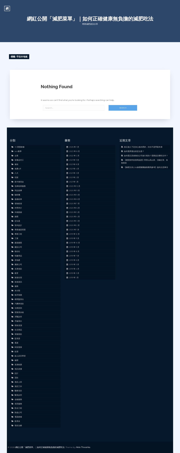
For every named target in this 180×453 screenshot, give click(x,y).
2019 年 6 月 (74, 260)
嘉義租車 (18, 199)
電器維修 (18, 417)
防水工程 (18, 408)
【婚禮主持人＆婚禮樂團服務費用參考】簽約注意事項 (146, 167)
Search (122, 108)
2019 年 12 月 (74, 234)
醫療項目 (18, 391)
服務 (16, 286)
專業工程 (18, 234)
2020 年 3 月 (74, 221)
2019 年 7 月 (74, 256)
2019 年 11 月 (74, 238)
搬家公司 (18, 264)
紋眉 (16, 351)
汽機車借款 (19, 303)
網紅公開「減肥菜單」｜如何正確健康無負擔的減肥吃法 (90, 19)
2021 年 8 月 (74, 164)
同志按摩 (18, 190)
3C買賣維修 (19, 147)
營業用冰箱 (19, 312)
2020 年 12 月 (74, 186)
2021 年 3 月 (74, 173)
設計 (16, 373)
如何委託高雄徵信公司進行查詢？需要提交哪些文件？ (146, 155)
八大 (16, 173)
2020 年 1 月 (74, 229)
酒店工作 (18, 386)
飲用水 (17, 421)
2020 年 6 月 (74, 208)
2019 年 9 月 (74, 247)
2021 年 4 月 (74, 169)
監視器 (17, 338)
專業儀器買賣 (20, 229)
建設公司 (18, 247)
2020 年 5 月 (74, 212)
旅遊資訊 (18, 282)
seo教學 (18, 151)
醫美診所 (18, 395)
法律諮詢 (18, 308)
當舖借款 (18, 334)
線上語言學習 (20, 356)
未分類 (17, 290)
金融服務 (18, 399)
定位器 (17, 221)
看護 (16, 343)
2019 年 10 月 (74, 243)
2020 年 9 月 (74, 195)
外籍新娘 (18, 212)
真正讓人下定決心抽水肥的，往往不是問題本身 (143, 147)
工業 (16, 238)
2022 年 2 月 (74, 155)
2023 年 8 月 (74, 151)
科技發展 (18, 347)
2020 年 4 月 (74, 216)
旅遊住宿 (18, 277)
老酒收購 (18, 364)
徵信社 (17, 251)
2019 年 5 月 (74, 264)
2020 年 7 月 (74, 203)
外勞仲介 (18, 208)
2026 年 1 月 (74, 147)
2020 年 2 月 (74, 225)
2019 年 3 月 (74, 273)
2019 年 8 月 (74, 251)
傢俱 (16, 164)
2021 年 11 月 (74, 160)
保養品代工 (19, 160)
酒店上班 (18, 382)
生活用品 (18, 330)
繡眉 (16, 360)
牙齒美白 (18, 321)
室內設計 (18, 225)
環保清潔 (18, 325)
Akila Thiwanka (83, 447)
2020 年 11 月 (74, 190)
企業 (16, 155)
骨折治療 (18, 425)
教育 (16, 273)
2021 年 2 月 (74, 177)
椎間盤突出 (19, 299)
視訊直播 (18, 369)
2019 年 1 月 (74, 277)
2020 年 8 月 (74, 199)
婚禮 (16, 216)
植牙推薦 (18, 295)
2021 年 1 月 (73, 182)
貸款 (16, 377)
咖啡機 (17, 195)
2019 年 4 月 (74, 269)
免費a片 (18, 169)
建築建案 (18, 243)
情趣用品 (18, 256)
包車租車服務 (20, 186)
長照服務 (18, 404)
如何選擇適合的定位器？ (134, 151)
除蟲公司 (18, 412)
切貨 (16, 177)
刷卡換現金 (19, 182)
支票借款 (18, 269)
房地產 (17, 260)
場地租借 (18, 203)
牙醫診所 (18, 317)
